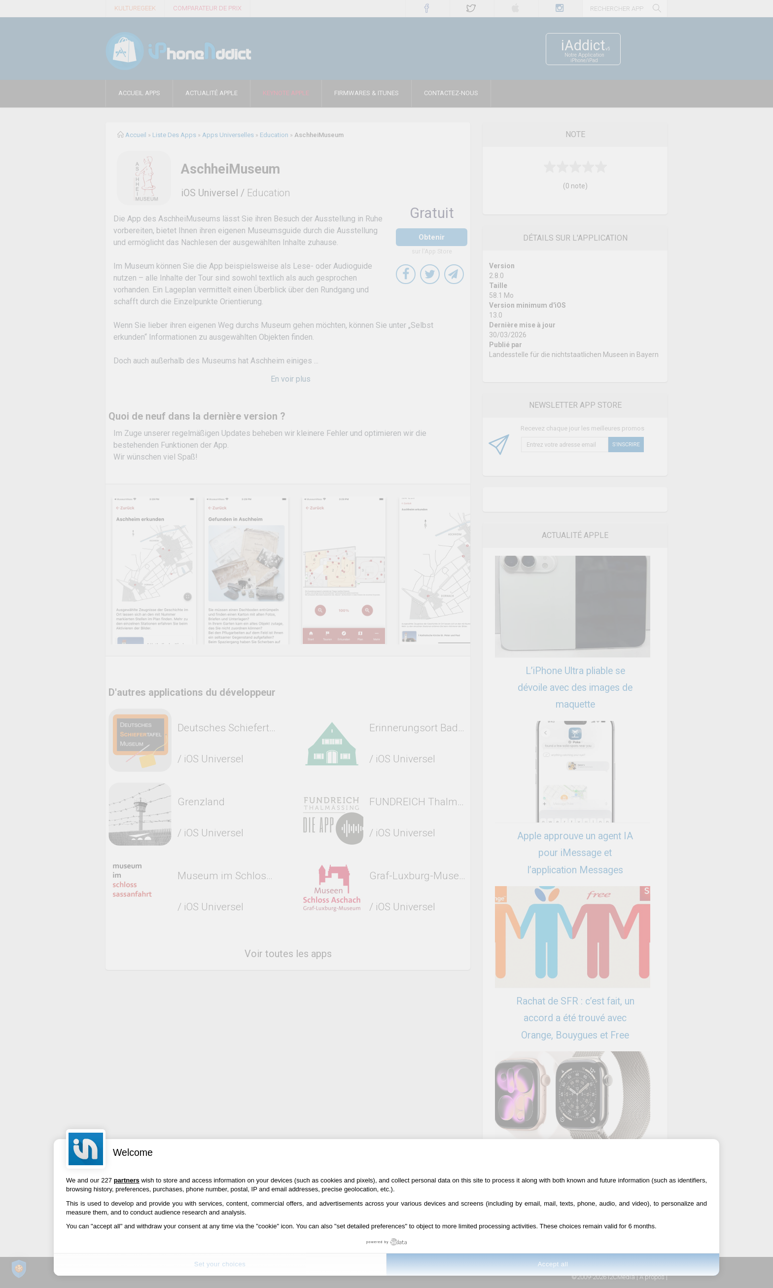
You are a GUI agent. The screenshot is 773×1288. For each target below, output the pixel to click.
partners (127, 1180)
